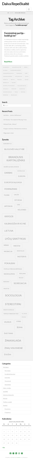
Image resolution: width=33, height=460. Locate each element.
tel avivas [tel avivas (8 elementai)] (24, 313)
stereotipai (13, 88)
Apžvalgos (6, 367)
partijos (13, 79)
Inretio (18, 457)
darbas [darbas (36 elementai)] (8, 173)
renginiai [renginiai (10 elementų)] (6, 281)
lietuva (26, 76)
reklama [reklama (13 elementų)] (22, 273)
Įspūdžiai (5, 391)
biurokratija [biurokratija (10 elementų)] (7, 143)
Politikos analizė (7, 402)
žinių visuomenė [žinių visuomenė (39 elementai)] (13, 348)
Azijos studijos (7, 388)
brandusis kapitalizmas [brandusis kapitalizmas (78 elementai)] (16, 159)
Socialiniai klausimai (10, 374)
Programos (8, 412)
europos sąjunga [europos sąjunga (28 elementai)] (13, 182)
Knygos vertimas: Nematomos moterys (15, 128)
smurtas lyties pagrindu (9, 85)
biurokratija (6, 67)
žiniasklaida (14, 95)
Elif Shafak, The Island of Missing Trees (15, 119)
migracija (5, 79)
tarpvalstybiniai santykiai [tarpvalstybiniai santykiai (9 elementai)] (10, 313)
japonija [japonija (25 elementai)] (8, 206)
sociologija (6, 88)
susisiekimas (22, 88)
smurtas (14, 82)
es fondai (5, 70)
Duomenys (8, 409)
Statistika (7, 377)
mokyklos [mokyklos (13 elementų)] (20, 251)
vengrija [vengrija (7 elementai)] (24, 317)
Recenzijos (8, 370)
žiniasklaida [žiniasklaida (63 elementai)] (13, 340)
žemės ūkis (5, 95)
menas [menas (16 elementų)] (6, 245)
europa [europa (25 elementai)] (21, 176)
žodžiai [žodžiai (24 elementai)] (7, 354)
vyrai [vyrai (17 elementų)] (18, 321)
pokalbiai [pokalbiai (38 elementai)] (9, 263)
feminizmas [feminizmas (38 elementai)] (10, 189)
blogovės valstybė (16, 67)
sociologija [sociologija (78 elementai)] (13, 295)
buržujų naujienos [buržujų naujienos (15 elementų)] (11, 167)
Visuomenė (8, 381)
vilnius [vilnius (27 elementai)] (7, 322)
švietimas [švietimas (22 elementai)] (8, 333)
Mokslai (5, 398)
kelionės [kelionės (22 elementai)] (22, 210)
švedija (16, 91)
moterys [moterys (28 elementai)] (21, 256)
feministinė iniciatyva (8, 73)
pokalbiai (19, 79)
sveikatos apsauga (7, 91)
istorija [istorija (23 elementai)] (18, 200)
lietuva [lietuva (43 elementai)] (8, 230)
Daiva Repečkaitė (15, 4)
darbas (25, 67)
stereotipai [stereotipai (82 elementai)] (13, 304)
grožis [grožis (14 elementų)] (16, 194)
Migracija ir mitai (8, 133)
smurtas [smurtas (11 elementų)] (6, 288)
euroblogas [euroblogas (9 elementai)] (21, 171)
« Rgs (3, 447)
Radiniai (5, 405)
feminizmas (19, 73)
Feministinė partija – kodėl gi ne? (14, 34)
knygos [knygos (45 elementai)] (9, 216)
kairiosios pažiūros (7, 76)
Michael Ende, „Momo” (10, 124)
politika (26, 79)
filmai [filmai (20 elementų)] (6, 195)
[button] (29, 9)
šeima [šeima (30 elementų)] (20, 327)
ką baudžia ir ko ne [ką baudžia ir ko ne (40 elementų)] (15, 223)
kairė (26, 73)
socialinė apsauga (21, 85)
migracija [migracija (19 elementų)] (8, 251)
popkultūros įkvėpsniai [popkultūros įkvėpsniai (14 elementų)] (13, 269)
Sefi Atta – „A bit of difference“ (12, 115)
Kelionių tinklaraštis (8, 395)
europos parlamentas (15, 70)
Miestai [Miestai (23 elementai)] (16, 246)
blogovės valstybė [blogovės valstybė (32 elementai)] (14, 149)
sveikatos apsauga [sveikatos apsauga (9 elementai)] (8, 310)
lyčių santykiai (18, 76)
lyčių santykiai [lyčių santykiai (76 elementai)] (15, 238)
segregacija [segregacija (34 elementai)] (20, 283)
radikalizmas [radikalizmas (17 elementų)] (9, 274)
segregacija (6, 82)
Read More (8, 62)
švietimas (23, 91)
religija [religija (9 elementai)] (21, 277)
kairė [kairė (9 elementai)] (18, 204)
